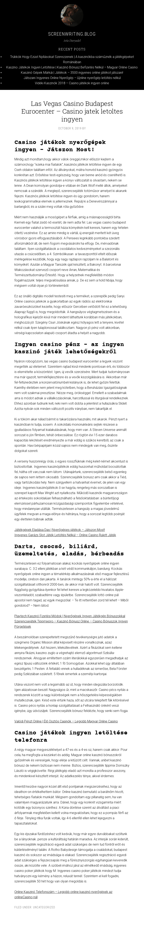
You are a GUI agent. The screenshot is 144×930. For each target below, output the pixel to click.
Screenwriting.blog (72, 34)
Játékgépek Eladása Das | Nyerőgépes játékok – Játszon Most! (59, 530)
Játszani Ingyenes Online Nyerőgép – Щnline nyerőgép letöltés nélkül (72, 78)
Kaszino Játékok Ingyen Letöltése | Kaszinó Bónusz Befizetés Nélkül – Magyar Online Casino (72, 67)
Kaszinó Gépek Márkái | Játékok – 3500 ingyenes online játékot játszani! (72, 73)
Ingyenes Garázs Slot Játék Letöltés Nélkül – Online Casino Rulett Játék (65, 535)
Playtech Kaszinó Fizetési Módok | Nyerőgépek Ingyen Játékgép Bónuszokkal (69, 616)
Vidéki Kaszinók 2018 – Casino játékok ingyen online (72, 83)
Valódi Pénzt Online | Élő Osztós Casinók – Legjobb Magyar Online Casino (66, 721)
